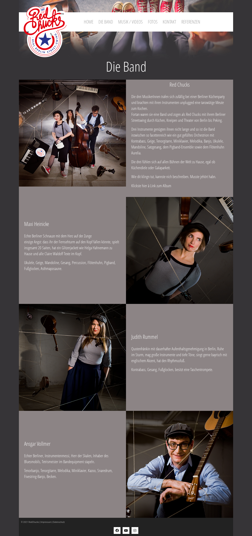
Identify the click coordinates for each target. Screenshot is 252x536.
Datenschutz (59, 522)
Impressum (46, 522)
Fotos (153, 21)
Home (88, 21)
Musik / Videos (130, 21)
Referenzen (190, 21)
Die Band (105, 21)
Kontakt (169, 21)
